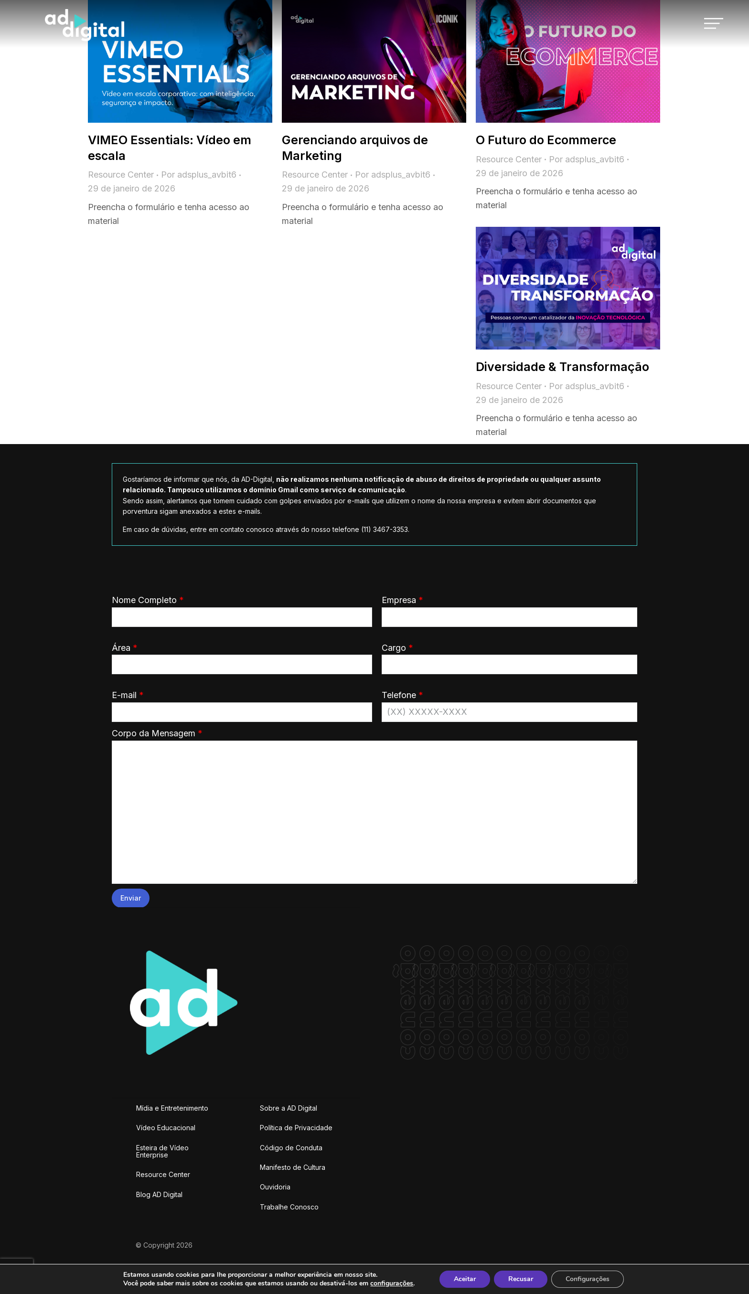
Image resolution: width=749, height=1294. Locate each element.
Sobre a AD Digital (288, 1108)
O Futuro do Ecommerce (546, 140)
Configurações (588, 1278)
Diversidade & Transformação (562, 367)
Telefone (510, 703)
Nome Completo (242, 608)
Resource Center (121, 175)
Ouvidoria (275, 1187)
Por (198, 175)
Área (242, 656)
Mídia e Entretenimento (172, 1108)
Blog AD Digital (159, 1194)
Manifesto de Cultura (292, 1167)
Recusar (520, 1278)
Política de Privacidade (296, 1128)
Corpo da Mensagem (374, 740)
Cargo (510, 656)
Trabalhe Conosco (289, 1207)
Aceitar (465, 1278)
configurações (391, 1283)
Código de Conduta (291, 1148)
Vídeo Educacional (165, 1128)
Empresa (510, 608)
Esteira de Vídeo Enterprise (162, 1151)
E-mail (242, 703)
